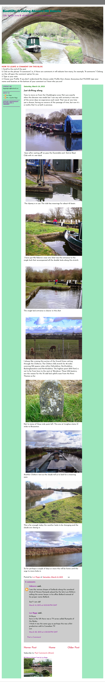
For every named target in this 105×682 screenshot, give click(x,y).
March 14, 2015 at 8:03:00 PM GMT (43, 605)
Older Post (73, 647)
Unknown (33, 586)
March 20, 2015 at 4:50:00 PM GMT (43, 632)
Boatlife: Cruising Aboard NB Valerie (32, 11)
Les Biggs (33, 613)
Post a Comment (34, 637)
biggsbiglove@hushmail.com (10, 88)
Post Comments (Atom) (44, 653)
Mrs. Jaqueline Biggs (12, 97)
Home (52, 647)
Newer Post (30, 647)
